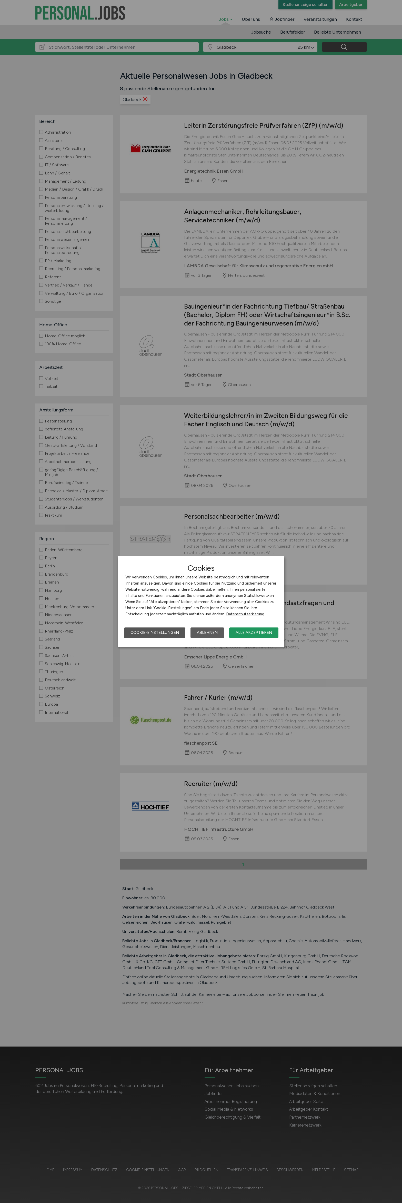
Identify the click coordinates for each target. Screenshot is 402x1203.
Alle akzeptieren (254, 632)
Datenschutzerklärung (245, 614)
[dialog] (201, 601)
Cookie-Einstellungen (154, 632)
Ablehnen (207, 632)
